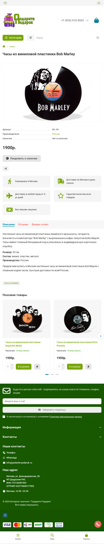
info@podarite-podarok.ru (19, 462)
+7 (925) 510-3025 (72, 20)
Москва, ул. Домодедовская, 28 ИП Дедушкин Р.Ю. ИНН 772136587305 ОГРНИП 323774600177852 (23, 481)
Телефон (10, 452)
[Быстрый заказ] (37, 367)
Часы (12, 46)
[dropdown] (5, 3)
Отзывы (23, 224)
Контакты (52, 436)
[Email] (52, 401)
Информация (52, 427)
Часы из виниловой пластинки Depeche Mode (22, 344)
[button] (100, 336)
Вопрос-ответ (40, 224)
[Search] (68, 38)
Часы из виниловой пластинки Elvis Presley (77, 344)
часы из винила (11, 283)
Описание (9, 224)
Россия (56, 134)
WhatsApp (11, 457)
